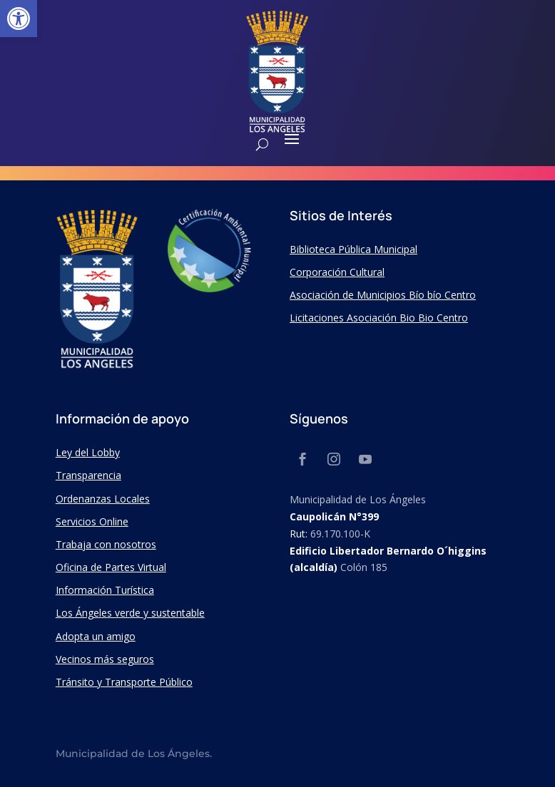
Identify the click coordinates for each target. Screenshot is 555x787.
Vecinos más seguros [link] (105, 659)
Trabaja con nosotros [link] (106, 544)
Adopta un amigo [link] (96, 636)
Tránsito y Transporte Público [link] (124, 682)
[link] (18, 18)
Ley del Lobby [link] (88, 452)
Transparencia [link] (88, 475)
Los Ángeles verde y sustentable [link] (130, 612)
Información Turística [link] (105, 590)
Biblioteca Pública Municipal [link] (353, 249)
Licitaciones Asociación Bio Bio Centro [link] (379, 317)
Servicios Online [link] (92, 521)
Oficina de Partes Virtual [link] (111, 567)
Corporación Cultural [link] (337, 272)
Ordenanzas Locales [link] (103, 498)
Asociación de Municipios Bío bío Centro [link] (383, 295)
